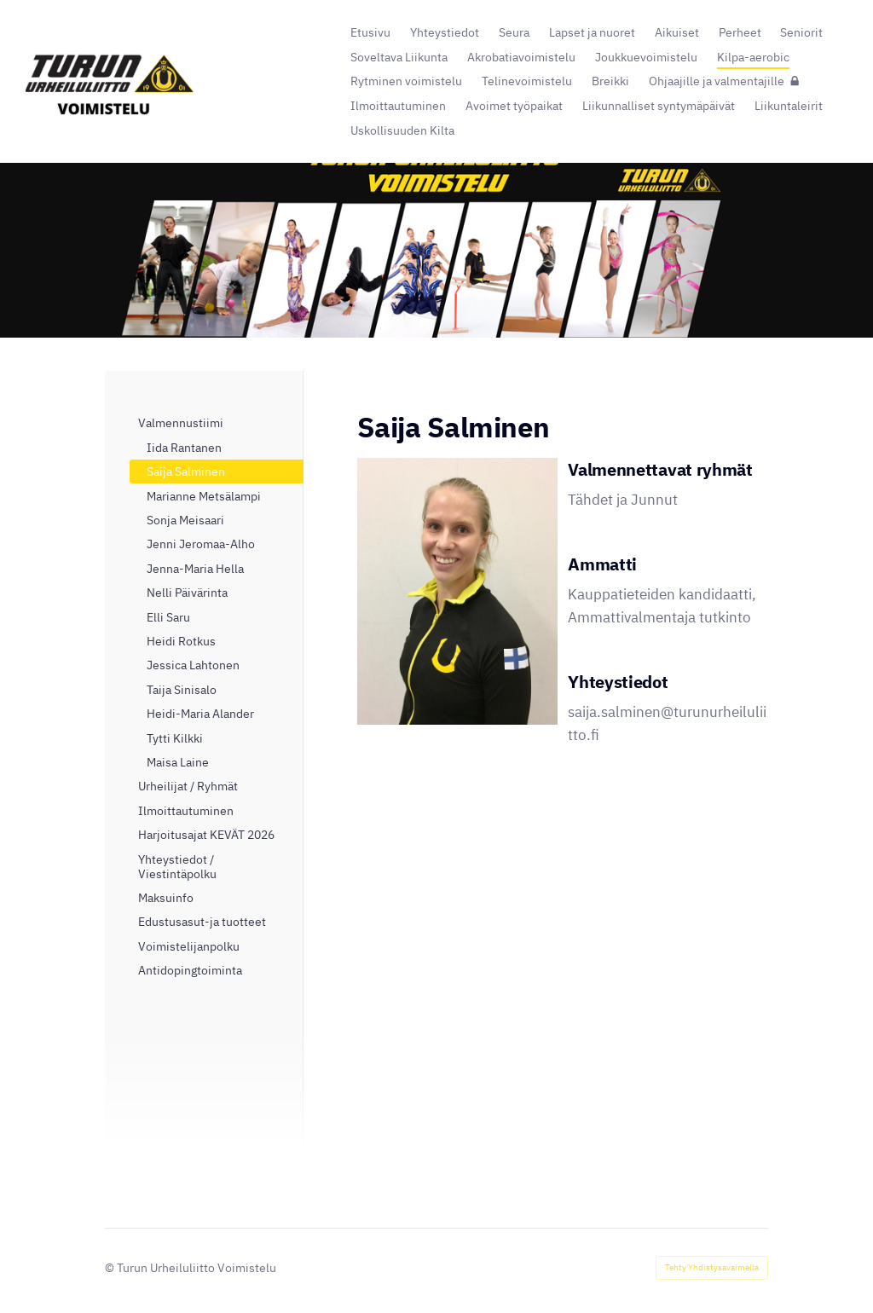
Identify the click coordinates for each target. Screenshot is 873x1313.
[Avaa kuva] (457, 591)
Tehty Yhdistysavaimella (712, 1267)
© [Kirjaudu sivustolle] (111, 1267)
